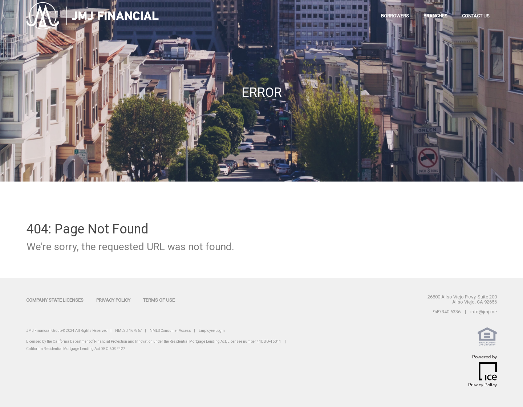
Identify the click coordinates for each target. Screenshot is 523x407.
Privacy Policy (113, 300)
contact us (476, 16)
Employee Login (212, 331)
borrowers (395, 16)
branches (435, 16)
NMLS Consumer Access (170, 331)
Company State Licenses (55, 300)
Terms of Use (159, 300)
